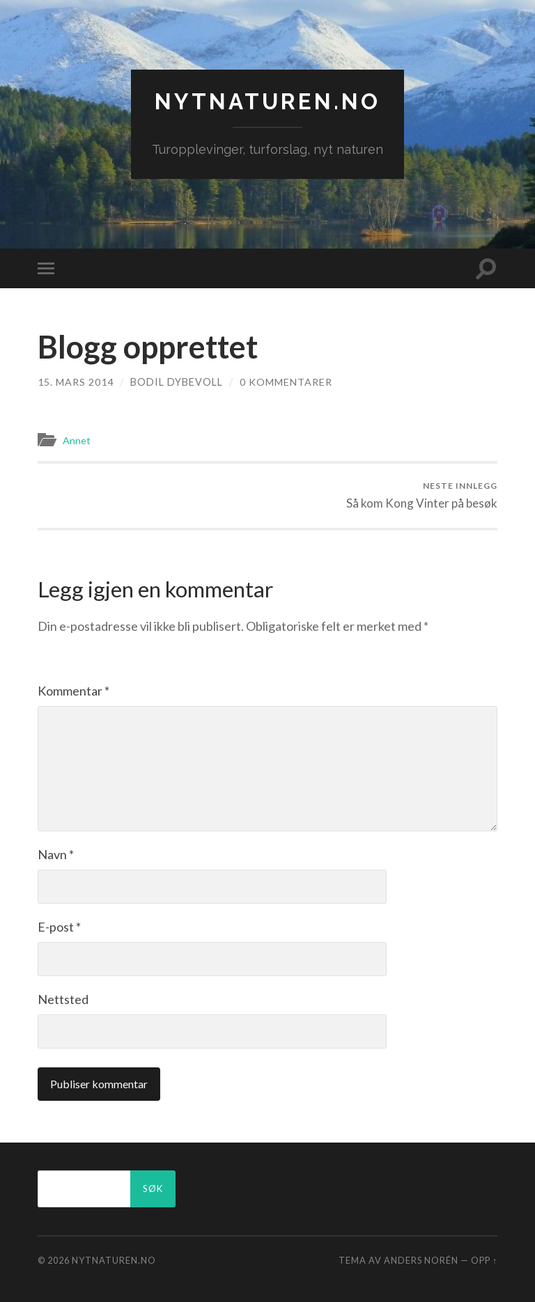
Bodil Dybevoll (176, 382)
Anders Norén (421, 1259)
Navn (56, 853)
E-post (59, 926)
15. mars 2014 (76, 382)
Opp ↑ (484, 1259)
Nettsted (63, 998)
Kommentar (73, 690)
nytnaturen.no (267, 101)
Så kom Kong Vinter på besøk (421, 495)
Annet (77, 440)
